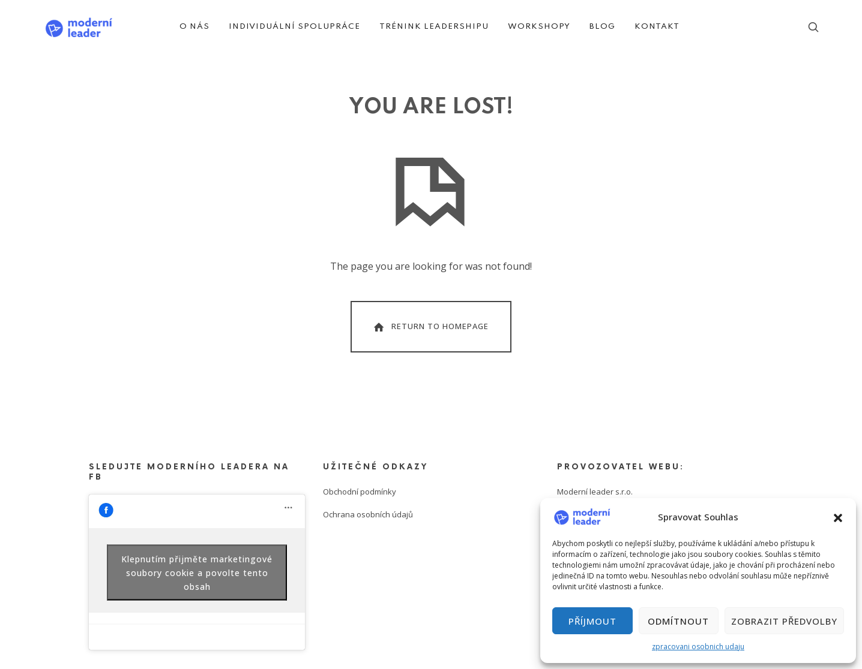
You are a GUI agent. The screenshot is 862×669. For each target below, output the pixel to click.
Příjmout (592, 621)
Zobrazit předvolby (784, 621)
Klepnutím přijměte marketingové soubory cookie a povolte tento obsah (197, 572)
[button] (838, 517)
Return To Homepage (430, 327)
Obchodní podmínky (359, 491)
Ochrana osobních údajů (368, 514)
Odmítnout (678, 621)
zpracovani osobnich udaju (698, 646)
